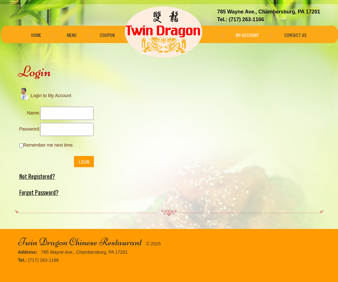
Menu (72, 35)
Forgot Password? (39, 192)
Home (36, 35)
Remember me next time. (48, 145)
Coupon (107, 35)
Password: (29, 129)
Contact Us (295, 35)
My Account (247, 35)
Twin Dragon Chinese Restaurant (80, 242)
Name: (33, 112)
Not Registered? (37, 176)
